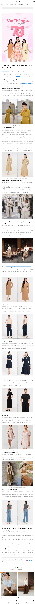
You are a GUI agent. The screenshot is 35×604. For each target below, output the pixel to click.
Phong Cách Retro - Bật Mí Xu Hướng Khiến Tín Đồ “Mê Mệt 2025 (18, 266)
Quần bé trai (4, 561)
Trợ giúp (26, 603)
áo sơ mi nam (4, 559)
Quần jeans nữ (11, 559)
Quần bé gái (21, 559)
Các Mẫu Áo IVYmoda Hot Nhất (12, 546)
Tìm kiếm (9, 603)
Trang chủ (2, 4)
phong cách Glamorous (27, 83)
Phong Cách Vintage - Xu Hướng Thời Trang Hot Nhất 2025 (19, 4)
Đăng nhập (17, 603)
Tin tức (7, 4)
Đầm (16, 559)
